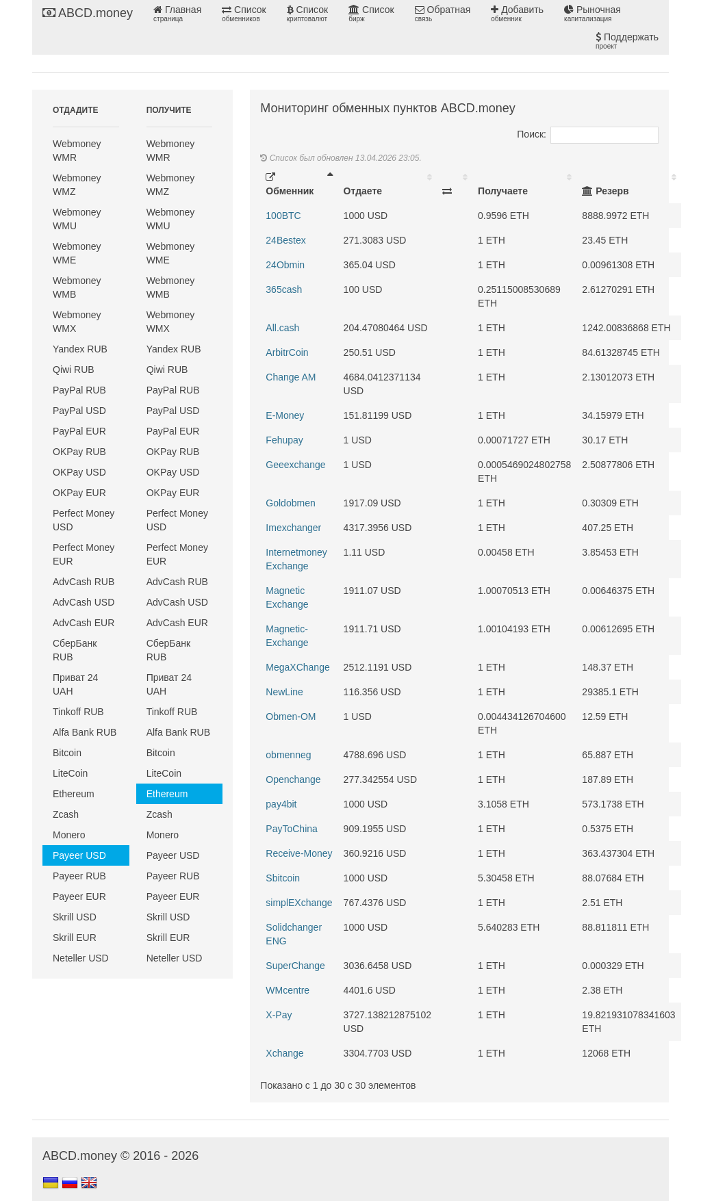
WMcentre (287, 990)
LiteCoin (70, 773)
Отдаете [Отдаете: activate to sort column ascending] (363, 190)
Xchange (284, 1053)
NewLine (284, 691)
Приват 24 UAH (75, 684)
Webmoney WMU (77, 219)
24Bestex (285, 240)
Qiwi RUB (73, 369)
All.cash (282, 327)
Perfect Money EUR (83, 554)
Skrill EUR (75, 937)
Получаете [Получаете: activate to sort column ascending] (503, 190)
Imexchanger (293, 527)
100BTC (283, 215)
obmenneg (288, 754)
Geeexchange (295, 464)
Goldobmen (290, 503)
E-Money (285, 415)
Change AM (291, 377)
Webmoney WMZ (77, 184)
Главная (177, 13)
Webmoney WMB (77, 287)
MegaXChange (297, 667)
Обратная (443, 13)
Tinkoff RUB (78, 711)
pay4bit (281, 804)
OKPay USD (79, 472)
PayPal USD (79, 410)
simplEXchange (299, 902)
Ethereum (73, 793)
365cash (284, 289)
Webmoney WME (77, 253)
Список (244, 13)
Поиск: (588, 134)
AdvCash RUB (83, 581)
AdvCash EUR (83, 622)
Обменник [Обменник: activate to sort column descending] (290, 184)
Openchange (293, 779)
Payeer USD (79, 855)
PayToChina (292, 828)
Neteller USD (81, 958)
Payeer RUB (79, 875)
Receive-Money (299, 853)
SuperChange (295, 965)
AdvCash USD (83, 602)
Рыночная (592, 13)
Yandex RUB (80, 349)
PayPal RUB (79, 390)
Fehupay (284, 440)
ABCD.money (87, 13)
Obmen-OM (291, 716)
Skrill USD (75, 917)
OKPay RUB (79, 451)
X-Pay (279, 1014)
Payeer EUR (79, 896)
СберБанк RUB (75, 650)
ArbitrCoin (287, 352)
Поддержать (627, 41)
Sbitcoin (283, 878)
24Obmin (285, 264)
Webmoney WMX (77, 321)
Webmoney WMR (77, 150)
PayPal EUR (79, 431)
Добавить (517, 13)
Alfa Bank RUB (84, 732)
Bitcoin (67, 752)
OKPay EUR (79, 492)
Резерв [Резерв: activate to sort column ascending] (605, 190)
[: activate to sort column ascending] (454, 184)
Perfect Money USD (83, 520)
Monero (69, 834)
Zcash (66, 814)
